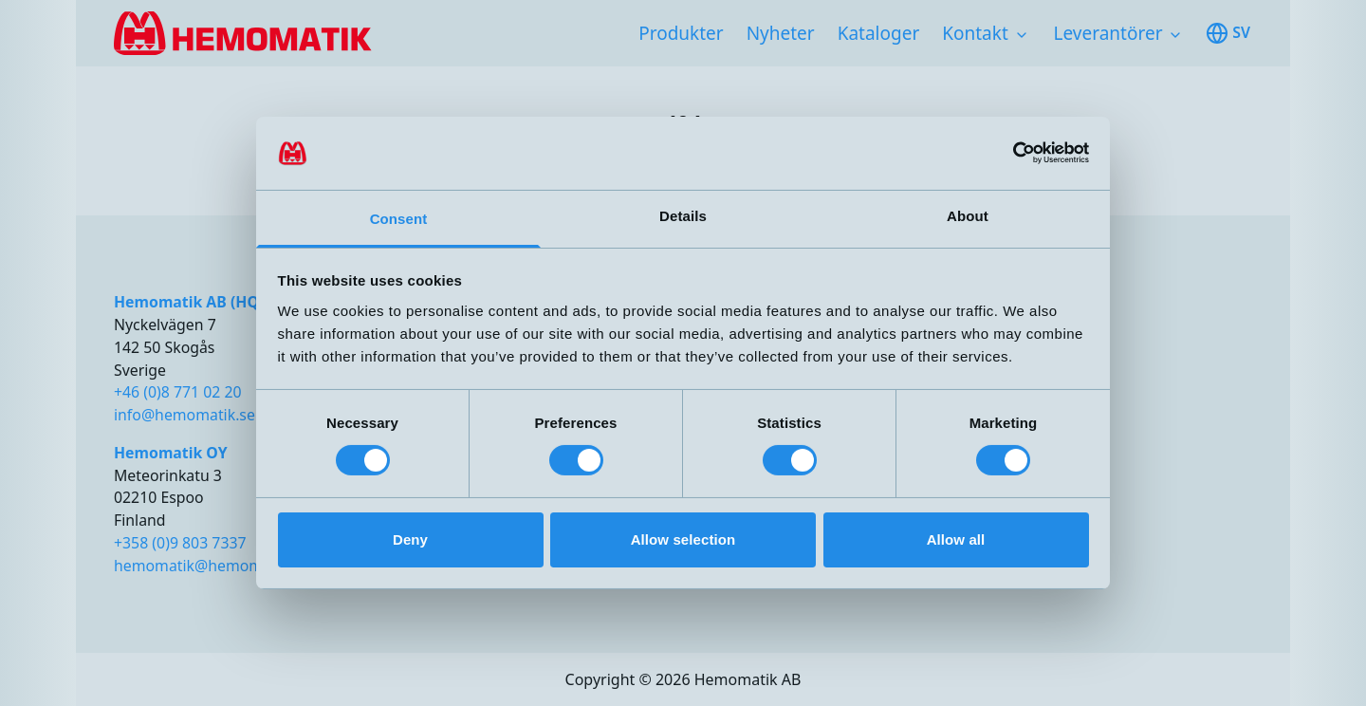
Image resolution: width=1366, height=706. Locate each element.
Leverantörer (1108, 33)
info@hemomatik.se (184, 414)
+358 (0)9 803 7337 (180, 542)
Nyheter (781, 33)
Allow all (956, 539)
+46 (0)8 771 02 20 (178, 391)
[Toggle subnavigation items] (1021, 35)
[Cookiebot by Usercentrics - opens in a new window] (1006, 153)
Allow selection (683, 539)
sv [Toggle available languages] (1228, 33)
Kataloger (879, 33)
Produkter (680, 33)
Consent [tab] (399, 219)
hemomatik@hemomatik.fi (208, 565)
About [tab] (967, 216)
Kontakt (975, 33)
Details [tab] (683, 216)
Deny (410, 539)
